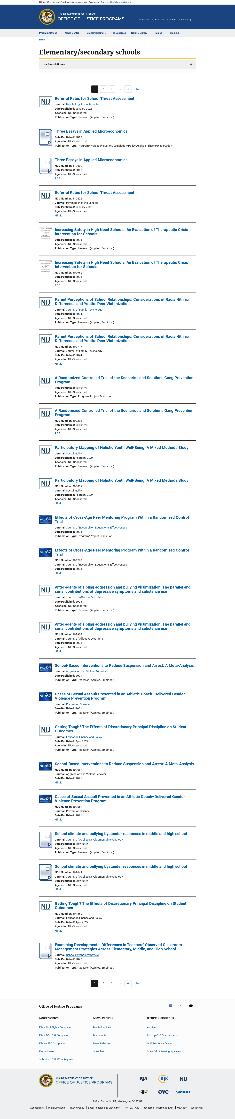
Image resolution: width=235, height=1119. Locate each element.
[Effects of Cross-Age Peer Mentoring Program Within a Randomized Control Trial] (45, 520)
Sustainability (74, 453)
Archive (151, 1027)
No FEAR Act (132, 1107)
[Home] (91, 16)
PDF (57, 178)
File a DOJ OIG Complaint (54, 1035)
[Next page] (140, 89)
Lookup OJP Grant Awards (162, 1035)
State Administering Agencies (164, 1051)
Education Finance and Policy (84, 737)
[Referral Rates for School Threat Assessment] (45, 102)
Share (196, 22)
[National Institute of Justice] (183, 1081)
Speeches (98, 1051)
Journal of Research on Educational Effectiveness (96, 527)
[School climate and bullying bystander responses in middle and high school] (45, 847)
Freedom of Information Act (158, 1107)
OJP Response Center (159, 1043)
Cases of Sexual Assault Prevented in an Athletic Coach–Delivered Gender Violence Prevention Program (120, 696)
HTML (58, 215)
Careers (171, 19)
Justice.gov (197, 1107)
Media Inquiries (102, 1027)
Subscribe (183, 19)
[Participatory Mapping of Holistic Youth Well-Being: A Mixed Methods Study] (45, 451)
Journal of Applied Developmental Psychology (94, 839)
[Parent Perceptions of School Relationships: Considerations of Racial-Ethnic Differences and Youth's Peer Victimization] (45, 303)
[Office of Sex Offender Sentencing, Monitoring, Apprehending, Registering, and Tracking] (183, 1094)
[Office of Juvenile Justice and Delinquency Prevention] (144, 1094)
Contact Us (158, 19)
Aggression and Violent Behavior (86, 671)
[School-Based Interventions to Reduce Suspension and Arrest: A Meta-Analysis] (45, 668)
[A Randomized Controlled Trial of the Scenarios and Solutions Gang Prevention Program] (45, 382)
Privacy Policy (76, 1107)
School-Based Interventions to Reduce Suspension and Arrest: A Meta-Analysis (124, 665)
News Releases (101, 1043)
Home (42, 39)
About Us (144, 19)
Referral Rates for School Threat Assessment (94, 98)
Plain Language (56, 1107)
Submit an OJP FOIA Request (56, 1059)
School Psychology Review (82, 955)
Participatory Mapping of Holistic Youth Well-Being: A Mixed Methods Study (121, 447)
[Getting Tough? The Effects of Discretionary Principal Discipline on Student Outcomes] (45, 731)
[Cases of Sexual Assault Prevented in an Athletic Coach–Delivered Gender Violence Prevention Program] (45, 697)
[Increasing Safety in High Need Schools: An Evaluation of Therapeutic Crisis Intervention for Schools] (45, 236)
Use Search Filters (54, 64)
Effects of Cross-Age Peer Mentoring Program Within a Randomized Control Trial (122, 519)
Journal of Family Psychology (84, 309)
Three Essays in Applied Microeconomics (91, 131)
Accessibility (37, 1107)
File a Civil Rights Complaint (55, 1027)
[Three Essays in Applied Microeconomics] (45, 144)
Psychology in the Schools (82, 104)
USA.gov (182, 1107)
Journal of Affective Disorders (84, 597)
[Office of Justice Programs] (47, 17)
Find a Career (46, 1051)
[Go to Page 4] (128, 89)
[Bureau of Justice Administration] (144, 1081)
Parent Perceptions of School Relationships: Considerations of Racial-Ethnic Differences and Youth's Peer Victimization (122, 301)
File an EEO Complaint (52, 1043)
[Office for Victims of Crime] (163, 1094)
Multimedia (99, 1035)
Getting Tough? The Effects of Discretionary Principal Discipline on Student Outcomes (120, 729)
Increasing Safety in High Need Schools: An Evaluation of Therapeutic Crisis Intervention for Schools (121, 231)
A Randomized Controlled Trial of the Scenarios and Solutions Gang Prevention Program (124, 380)
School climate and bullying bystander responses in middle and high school (121, 833)
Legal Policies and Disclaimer (104, 1107)
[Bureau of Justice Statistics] (163, 1083)
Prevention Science (78, 704)
